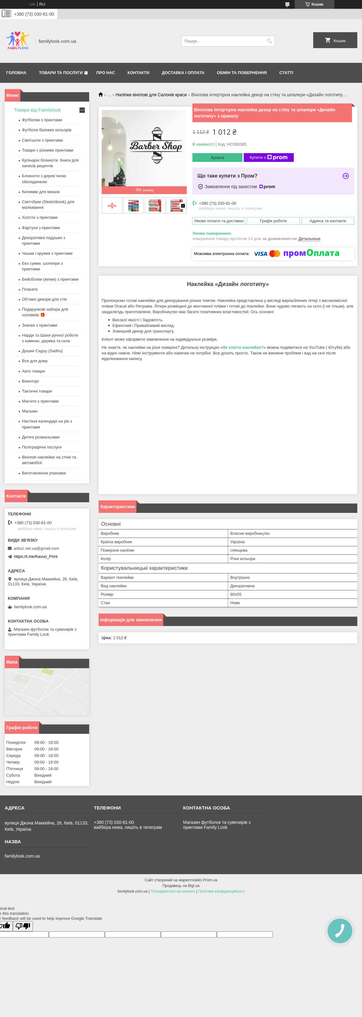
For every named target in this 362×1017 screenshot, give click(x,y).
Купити (217, 157)
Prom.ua (210, 880)
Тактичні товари (37, 391)
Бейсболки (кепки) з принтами (50, 279)
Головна (16, 72)
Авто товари (33, 371)
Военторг (30, 381)
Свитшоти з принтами (42, 140)
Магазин (30, 411)
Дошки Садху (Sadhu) (42, 350)
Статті (286, 72)
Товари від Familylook (37, 110)
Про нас (105, 72)
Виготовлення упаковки (44, 473)
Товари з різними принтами (47, 150)
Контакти (139, 72)
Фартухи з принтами (41, 227)
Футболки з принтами (42, 120)
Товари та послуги (61, 72)
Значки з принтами (39, 325)
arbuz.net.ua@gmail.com (36, 548)
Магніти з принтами (40, 401)
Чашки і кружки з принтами (47, 253)
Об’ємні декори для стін (44, 299)
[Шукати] (269, 41)
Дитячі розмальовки (40, 437)
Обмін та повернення (242, 72)
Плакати (30, 289)
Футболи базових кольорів (46, 130)
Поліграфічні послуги (42, 447)
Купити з (269, 157)
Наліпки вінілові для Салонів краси (151, 94)
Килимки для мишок (41, 191)
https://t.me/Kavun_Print (36, 556)
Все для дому (35, 360)
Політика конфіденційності (221, 891)
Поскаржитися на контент (172, 891)
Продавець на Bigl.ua (180, 886)
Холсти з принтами (40, 217)
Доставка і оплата (183, 72)
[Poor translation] (23, 926)
